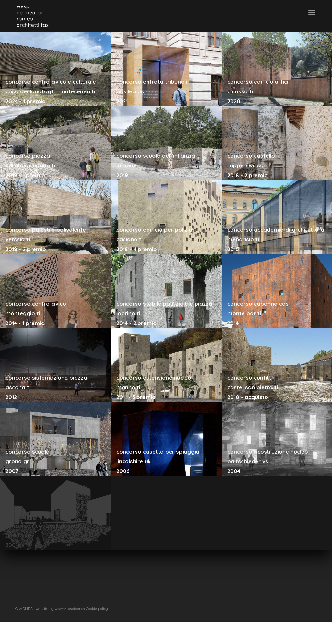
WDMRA (26, 608)
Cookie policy (97, 608)
